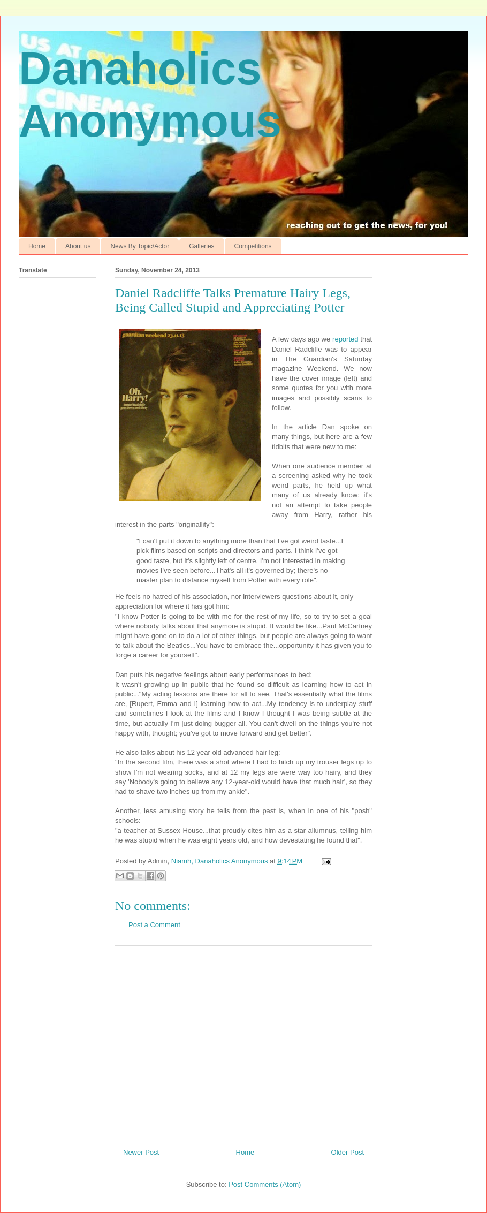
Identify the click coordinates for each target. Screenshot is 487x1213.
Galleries (201, 246)
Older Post (347, 1152)
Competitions (253, 246)
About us (77, 246)
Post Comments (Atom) (265, 1184)
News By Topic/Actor (139, 246)
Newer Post (141, 1152)
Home (36, 246)
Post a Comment (154, 925)
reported (345, 339)
